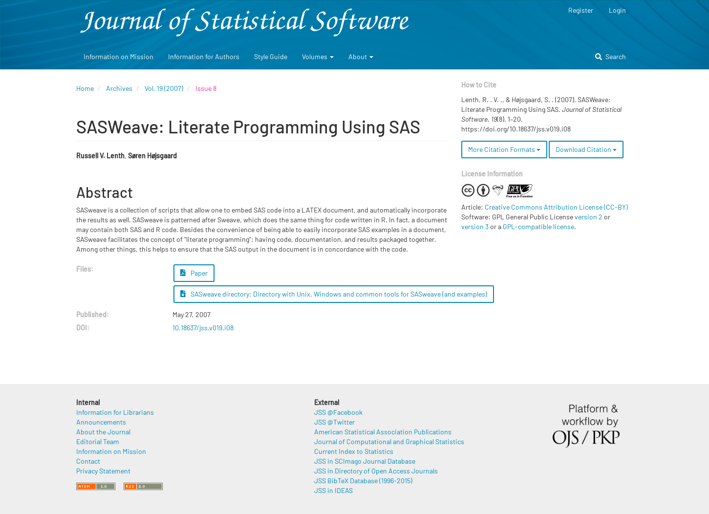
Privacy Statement (103, 471)
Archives (119, 88)
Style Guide (270, 56)
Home (85, 88)
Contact (88, 461)
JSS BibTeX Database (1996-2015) (363, 480)
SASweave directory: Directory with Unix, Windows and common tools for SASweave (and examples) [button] (333, 294)
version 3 (475, 226)
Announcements (101, 422)
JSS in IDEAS (333, 490)
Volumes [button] (318, 56)
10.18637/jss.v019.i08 (203, 327)
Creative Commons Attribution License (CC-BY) (556, 207)
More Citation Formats (504, 149)
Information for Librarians (115, 412)
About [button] (360, 56)
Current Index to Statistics (353, 451)
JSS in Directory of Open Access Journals (376, 471)
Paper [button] (194, 273)
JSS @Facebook (338, 412)
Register (580, 10)
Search (610, 56)
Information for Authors (203, 56)
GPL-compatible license (538, 226)
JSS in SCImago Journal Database (364, 461)
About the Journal (103, 432)
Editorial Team (97, 441)
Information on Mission (118, 56)
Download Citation (586, 149)
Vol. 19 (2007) (164, 88)
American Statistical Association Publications (382, 432)
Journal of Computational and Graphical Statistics (389, 441)
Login (617, 10)
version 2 (588, 217)
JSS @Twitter (334, 422)
